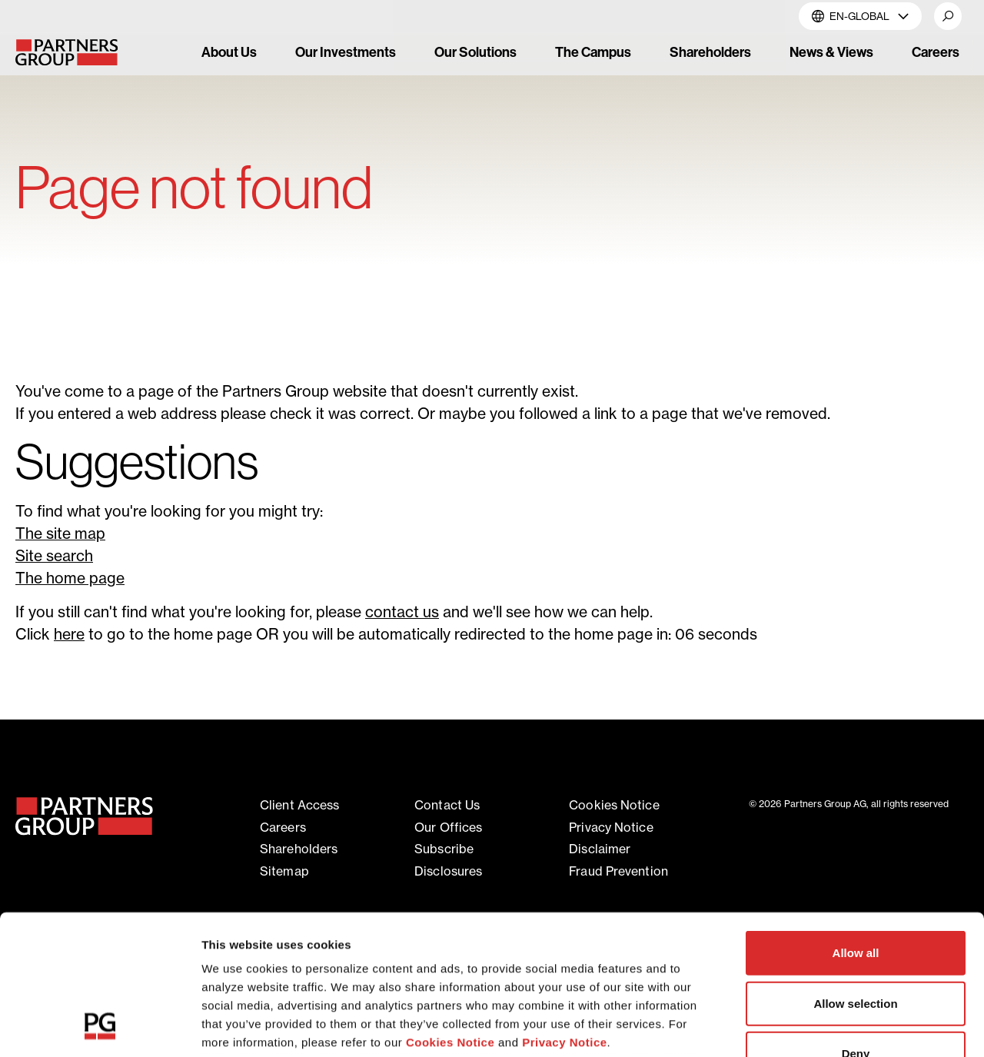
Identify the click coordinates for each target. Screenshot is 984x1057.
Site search (54, 556)
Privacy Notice (564, 911)
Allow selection (855, 872)
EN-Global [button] (860, 15)
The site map (60, 533)
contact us (402, 612)
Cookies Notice (450, 911)
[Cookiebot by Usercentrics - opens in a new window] (99, 1027)
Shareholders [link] (710, 52)
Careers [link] (935, 52)
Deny (856, 922)
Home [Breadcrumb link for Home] (32, 135)
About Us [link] (229, 52)
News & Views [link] (831, 52)
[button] (948, 16)
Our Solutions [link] (475, 52)
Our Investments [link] (345, 52)
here (69, 634)
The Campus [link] (593, 52)
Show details (807, 1026)
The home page (70, 578)
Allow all (856, 822)
